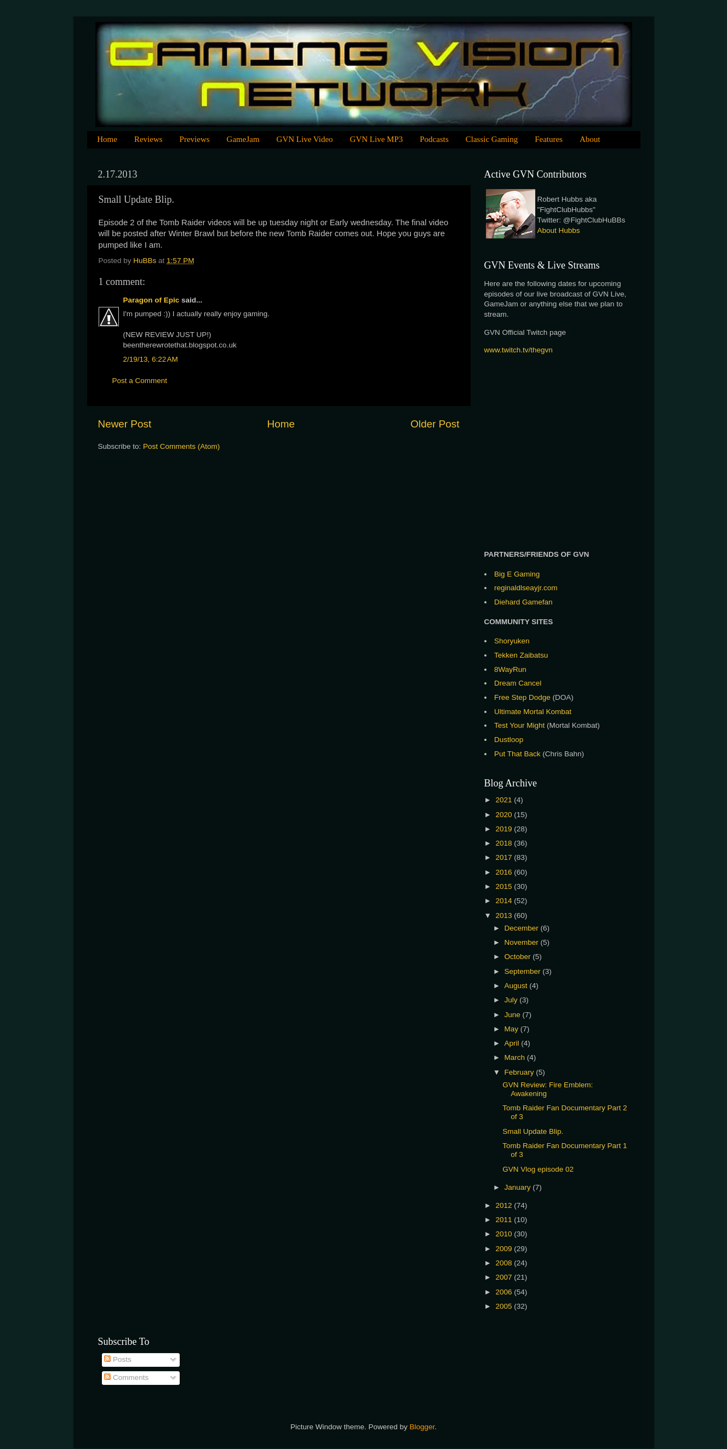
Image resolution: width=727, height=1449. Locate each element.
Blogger (422, 1427)
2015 (504, 886)
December (523, 928)
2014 (504, 901)
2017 (504, 857)
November (523, 942)
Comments (126, 1377)
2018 (504, 843)
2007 (504, 1277)
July (512, 1000)
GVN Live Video (305, 139)
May (512, 1029)
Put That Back (518, 754)
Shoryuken (512, 641)
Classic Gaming (492, 139)
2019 (504, 829)
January (519, 1187)
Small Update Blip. (532, 1131)
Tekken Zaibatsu (521, 655)
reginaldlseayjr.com (526, 588)
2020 (504, 815)
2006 (504, 1292)
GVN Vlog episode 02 (538, 1169)
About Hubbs (558, 230)
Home (107, 139)
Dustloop (508, 739)
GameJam (243, 139)
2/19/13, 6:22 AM (150, 359)
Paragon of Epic (151, 300)
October (519, 956)
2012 (504, 1205)
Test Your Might (519, 725)
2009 (504, 1249)
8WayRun (510, 669)
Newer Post (125, 424)
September (524, 971)
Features (549, 139)
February (520, 1072)
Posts (117, 1359)
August (517, 986)
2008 (504, 1263)
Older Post (434, 424)
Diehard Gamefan (523, 602)
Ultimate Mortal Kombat (532, 712)
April (513, 1043)
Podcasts (434, 139)
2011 (504, 1220)
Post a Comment (140, 380)
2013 (504, 915)
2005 (504, 1306)
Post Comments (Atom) (181, 446)
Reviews (148, 139)
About (590, 139)
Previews (195, 139)
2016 (504, 872)
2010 (504, 1234)
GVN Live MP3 (376, 139)
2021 (504, 800)
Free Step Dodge (522, 697)
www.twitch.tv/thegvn (518, 350)
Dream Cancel (517, 683)
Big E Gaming (517, 574)
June (514, 1015)
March (516, 1057)
